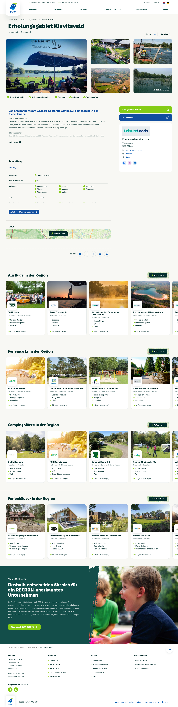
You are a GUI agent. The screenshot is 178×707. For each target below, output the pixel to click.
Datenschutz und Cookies (124, 702)
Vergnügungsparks (100, 668)
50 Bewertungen (144, 331)
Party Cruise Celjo (58, 312)
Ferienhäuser (58, 9)
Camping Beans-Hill (100, 462)
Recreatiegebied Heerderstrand (148, 312)
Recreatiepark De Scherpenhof (106, 535)
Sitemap (164, 702)
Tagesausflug (141, 9)
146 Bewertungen (19, 331)
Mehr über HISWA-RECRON (24, 627)
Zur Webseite (145, 117)
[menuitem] (33, 9)
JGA (94, 676)
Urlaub (165, 9)
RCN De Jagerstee (16, 388)
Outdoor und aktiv (99, 672)
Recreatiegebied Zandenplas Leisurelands (105, 313)
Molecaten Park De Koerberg (105, 388)
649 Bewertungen (103, 405)
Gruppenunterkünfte (100, 664)
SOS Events (13, 312)
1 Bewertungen (60, 331)
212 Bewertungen (61, 555)
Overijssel (62, 315)
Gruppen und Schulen (112, 9)
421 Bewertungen (144, 405)
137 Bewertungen (103, 331)
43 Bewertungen (18, 555)
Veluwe (28, 315)
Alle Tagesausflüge (47, 19)
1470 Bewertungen (19, 405)
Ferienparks (83, 9)
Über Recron (146, 2)
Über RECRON (141, 660)
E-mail (128, 157)
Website (129, 154)
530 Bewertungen (19, 479)
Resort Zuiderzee (141, 535)
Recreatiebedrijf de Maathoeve (64, 535)
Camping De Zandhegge (144, 462)
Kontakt (156, 2)
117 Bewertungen (103, 479)
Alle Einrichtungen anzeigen (24, 212)
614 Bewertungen (61, 405)
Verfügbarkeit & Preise (145, 109)
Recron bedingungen (143, 668)
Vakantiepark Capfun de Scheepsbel (67, 388)
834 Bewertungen (103, 555)
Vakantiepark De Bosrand (145, 388)
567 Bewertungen (144, 479)
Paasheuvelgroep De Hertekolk (23, 535)
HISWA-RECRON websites (145, 664)
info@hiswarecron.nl (16, 676)
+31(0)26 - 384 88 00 (134, 150)
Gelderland (21, 315)
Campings (33, 9)
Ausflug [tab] (12, 167)
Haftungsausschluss (144, 702)
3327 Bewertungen (145, 555)
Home (23, 19)
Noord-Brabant (115, 465)
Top (169, 649)
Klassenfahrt (97, 660)
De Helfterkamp (15, 462)
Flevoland (146, 539)
